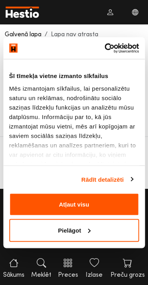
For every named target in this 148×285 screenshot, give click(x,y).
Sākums (13, 268)
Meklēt (41, 268)
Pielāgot (74, 230)
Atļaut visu (74, 204)
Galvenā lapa (23, 34)
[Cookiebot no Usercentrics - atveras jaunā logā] (105, 48)
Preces (68, 268)
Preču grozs (128, 268)
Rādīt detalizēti (102, 179)
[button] (110, 12)
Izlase (94, 268)
